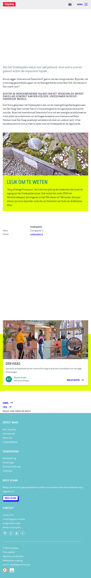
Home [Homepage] (6, 403)
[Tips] (5, 407)
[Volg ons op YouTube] (16, 533)
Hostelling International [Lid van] (20, 564)
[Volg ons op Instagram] (5, 533)
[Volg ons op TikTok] (22, 533)
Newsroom (7, 437)
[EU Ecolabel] (12, 571)
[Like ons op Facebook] (11, 533)
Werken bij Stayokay (12, 527)
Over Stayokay (9, 429)
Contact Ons (8, 514)
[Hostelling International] (5, 571)
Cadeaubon (7, 470)
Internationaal (9, 433)
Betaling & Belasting (11, 466)
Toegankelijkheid (10, 441)
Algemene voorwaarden (13, 556)
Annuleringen (8, 462)
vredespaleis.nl (36, 234)
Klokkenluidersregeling (13, 560)
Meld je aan (10, 498)
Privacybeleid (9, 552)
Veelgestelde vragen (11, 523)
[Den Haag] (45, 352)
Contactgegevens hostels (14, 519)
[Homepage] (12, 5)
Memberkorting (9, 458)
